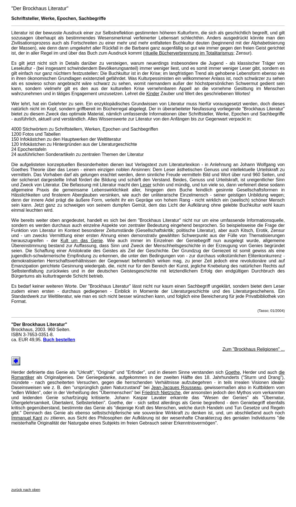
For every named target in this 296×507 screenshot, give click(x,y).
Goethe (232, 372)
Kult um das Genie (82, 240)
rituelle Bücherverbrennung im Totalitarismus (188, 53)
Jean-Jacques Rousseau (176, 387)
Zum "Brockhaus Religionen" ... (253, 349)
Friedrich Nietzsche (161, 392)
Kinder (152, 93)
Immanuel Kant (26, 418)
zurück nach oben (25, 490)
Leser (145, 184)
